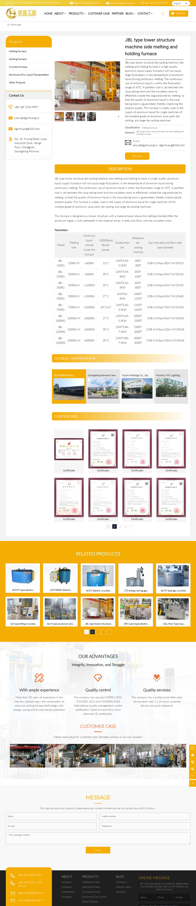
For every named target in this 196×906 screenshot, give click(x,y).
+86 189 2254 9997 (156, 3)
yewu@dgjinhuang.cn (122, 3)
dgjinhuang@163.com (86, 2)
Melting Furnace (149, 127)
